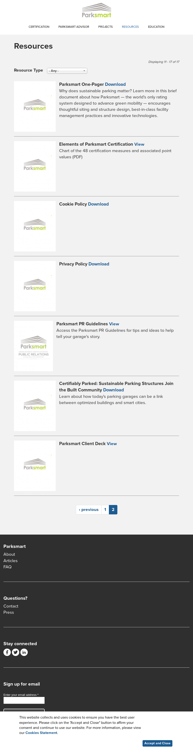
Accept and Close (157, 744)
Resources (130, 27)
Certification (39, 27)
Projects (105, 27)
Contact (10, 606)
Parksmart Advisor (73, 27)
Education (156, 27)
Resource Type (28, 70)
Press (8, 612)
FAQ (7, 566)
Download (115, 84)
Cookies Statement (41, 733)
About (9, 554)
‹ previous (89, 509)
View (139, 144)
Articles (10, 560)
